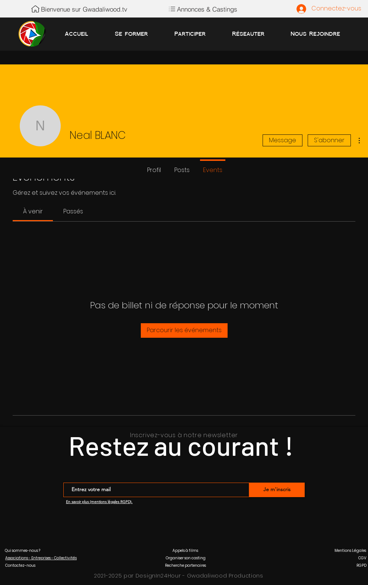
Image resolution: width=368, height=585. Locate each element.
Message (282, 140)
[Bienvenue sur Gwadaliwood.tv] (78, 8)
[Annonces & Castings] (202, 8)
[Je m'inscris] (277, 490)
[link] (33, 211)
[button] (22, 550)
